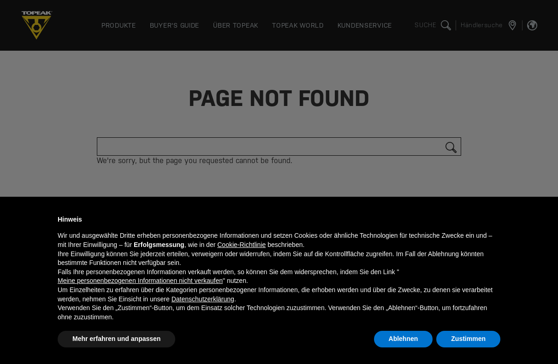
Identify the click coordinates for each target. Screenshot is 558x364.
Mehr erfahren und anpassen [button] (116, 338)
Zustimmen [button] (468, 338)
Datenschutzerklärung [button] (203, 299)
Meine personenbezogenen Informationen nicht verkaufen (140, 280)
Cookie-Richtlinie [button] (241, 244)
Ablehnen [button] (403, 338)
